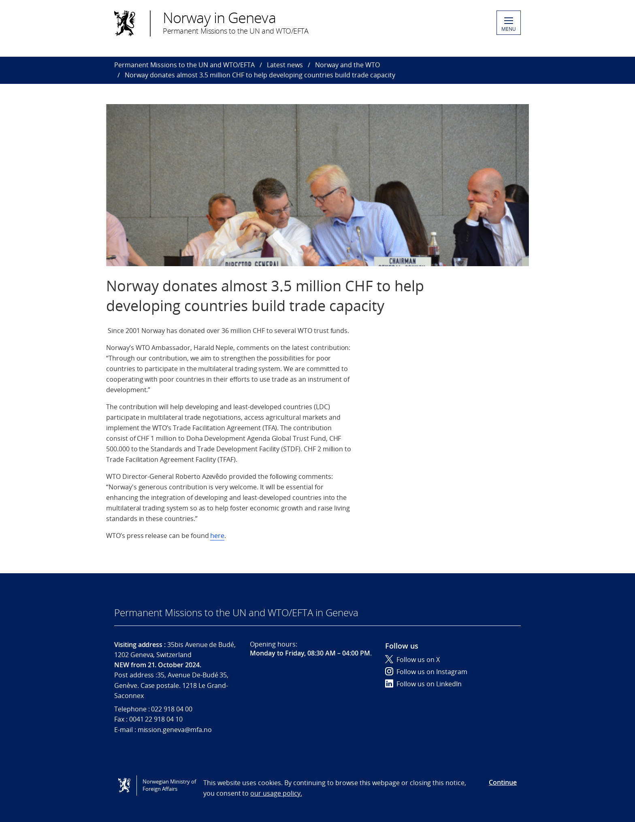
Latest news (285, 64)
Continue (503, 782)
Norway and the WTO (347, 64)
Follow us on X (412, 659)
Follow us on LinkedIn (423, 683)
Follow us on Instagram (426, 671)
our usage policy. (276, 793)
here (217, 535)
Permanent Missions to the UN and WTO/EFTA (184, 64)
